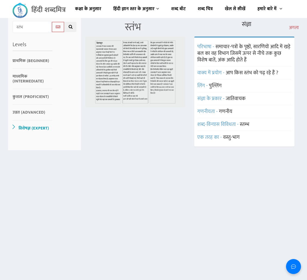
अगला (294, 28)
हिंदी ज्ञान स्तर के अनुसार (136, 9)
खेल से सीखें (235, 9)
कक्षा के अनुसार (88, 9)
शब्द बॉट (178, 9)
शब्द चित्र (205, 9)
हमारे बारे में (270, 9)
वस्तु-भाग (231, 137)
